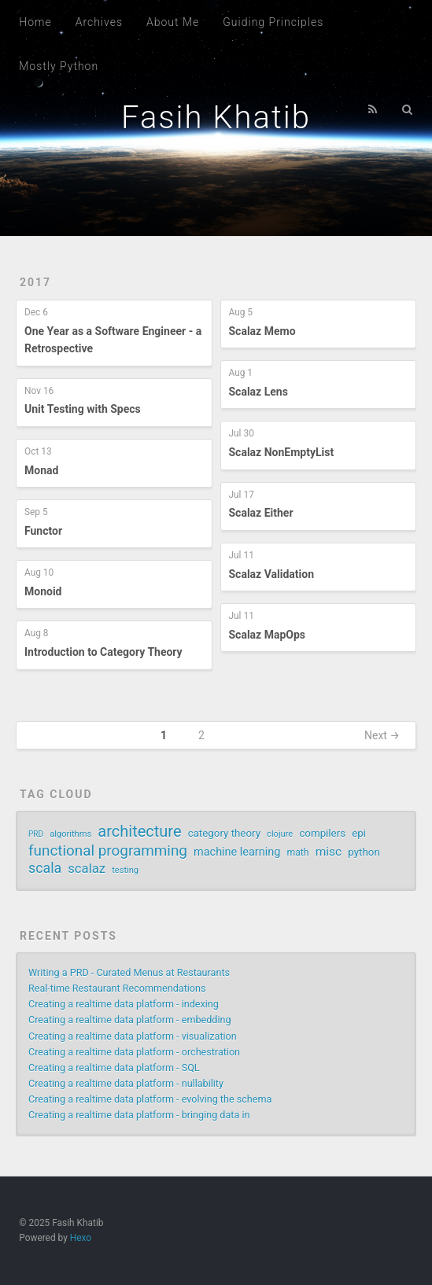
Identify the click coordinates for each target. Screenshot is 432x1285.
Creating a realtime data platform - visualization (132, 1036)
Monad (41, 470)
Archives (99, 22)
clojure (280, 834)
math (297, 852)
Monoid (43, 591)
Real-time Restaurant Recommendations (117, 988)
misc (329, 852)
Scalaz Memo (262, 331)
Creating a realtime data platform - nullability (125, 1083)
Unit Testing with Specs (82, 409)
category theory (224, 833)
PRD (35, 834)
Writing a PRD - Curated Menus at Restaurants (129, 972)
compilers (322, 833)
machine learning (237, 852)
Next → (382, 735)
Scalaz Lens (258, 391)
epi (359, 833)
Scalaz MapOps (267, 634)
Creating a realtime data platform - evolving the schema (149, 1099)
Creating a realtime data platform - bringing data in (138, 1115)
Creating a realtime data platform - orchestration (134, 1052)
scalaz (86, 868)
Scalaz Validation (272, 574)
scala (44, 868)
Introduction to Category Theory (103, 652)
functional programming (107, 851)
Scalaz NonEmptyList (281, 452)
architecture (139, 831)
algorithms (70, 834)
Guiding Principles (273, 22)
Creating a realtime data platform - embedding (129, 1019)
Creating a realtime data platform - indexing (123, 1004)
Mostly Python (58, 66)
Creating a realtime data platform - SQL (114, 1067)
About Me (172, 22)
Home (35, 22)
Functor (43, 531)
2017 (35, 282)
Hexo (80, 1237)
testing (125, 870)
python (363, 852)
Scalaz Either (261, 512)
